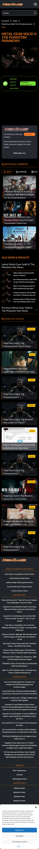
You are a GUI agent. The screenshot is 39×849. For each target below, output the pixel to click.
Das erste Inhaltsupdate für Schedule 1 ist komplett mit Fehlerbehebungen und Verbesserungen (19, 684)
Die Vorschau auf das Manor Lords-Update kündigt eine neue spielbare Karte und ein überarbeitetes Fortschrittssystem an (19, 754)
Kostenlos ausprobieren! (26, 83)
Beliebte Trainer (20, 792)
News (4, 27)
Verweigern (20, 836)
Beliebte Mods (19, 796)
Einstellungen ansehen (19, 842)
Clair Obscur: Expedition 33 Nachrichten (19, 574)
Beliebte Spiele (19, 788)
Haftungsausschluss (19, 779)
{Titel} (18, 846)
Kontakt (20, 775)
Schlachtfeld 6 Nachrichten (19, 578)
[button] (36, 807)
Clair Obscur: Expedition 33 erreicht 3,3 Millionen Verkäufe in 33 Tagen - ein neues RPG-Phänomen (19, 627)
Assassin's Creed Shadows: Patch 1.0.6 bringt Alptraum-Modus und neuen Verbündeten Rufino (19, 609)
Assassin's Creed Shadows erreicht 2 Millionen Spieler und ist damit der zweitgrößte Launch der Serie (19, 716)
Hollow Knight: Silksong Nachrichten (19, 582)
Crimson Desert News (19, 591)
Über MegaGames (19, 770)
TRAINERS (21, 171)
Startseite (5, 21)
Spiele (15, 21)
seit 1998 (28, 134)
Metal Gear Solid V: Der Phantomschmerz (17, 24)
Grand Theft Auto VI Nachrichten (19, 587)
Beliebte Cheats (19, 801)
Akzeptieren (19, 830)
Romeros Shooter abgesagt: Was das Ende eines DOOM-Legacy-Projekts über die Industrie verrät (19, 636)
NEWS (7, 171)
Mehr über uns (19, 153)
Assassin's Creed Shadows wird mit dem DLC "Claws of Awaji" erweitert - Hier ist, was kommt (19, 618)
